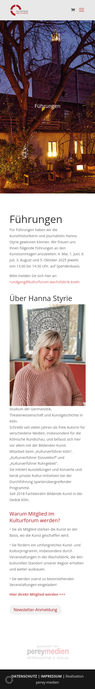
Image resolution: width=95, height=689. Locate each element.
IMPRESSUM (51, 676)
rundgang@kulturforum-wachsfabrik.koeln (45, 281)
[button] (9, 680)
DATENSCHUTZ (24, 676)
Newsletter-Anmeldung (35, 609)
